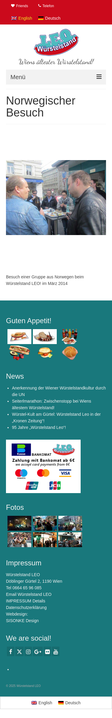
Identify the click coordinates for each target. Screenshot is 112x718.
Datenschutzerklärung (26, 607)
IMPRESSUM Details (25, 601)
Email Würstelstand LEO (29, 594)
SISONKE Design (22, 620)
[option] (56, 197)
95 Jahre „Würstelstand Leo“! (39, 427)
